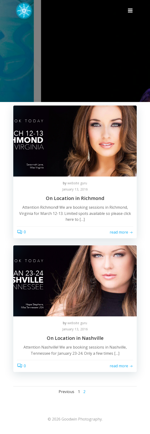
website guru (77, 183)
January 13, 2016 (75, 189)
